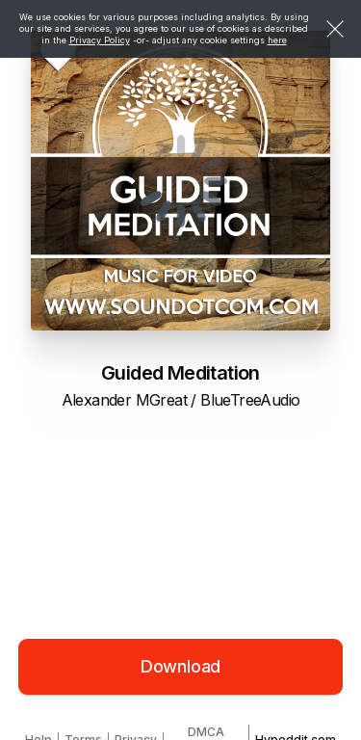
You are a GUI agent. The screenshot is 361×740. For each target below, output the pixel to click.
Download (181, 666)
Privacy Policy (99, 40)
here (277, 40)
